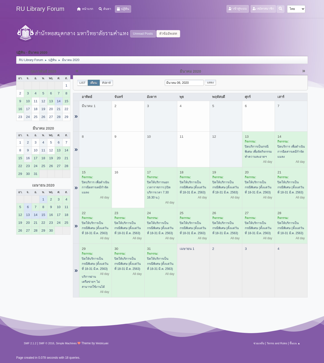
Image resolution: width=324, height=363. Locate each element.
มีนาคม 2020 (43, 128)
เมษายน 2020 (43, 185)
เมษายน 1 (187, 249)
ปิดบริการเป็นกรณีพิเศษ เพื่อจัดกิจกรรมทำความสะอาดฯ (258, 151)
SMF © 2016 (46, 343)
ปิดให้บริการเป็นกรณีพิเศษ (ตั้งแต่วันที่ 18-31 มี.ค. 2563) (193, 187)
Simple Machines (66, 343)
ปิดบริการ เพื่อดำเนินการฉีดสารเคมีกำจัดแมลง (291, 151)
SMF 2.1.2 (30, 343)
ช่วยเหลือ (258, 343)
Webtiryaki (102, 343)
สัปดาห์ (106, 82)
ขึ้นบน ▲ (295, 343)
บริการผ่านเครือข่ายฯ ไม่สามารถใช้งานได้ (93, 282)
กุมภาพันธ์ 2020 (43, 71)
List (82, 82)
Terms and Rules (277, 343)
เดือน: (94, 82)
